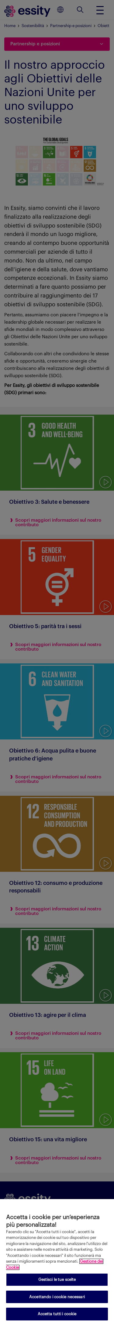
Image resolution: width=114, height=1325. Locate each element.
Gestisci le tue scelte (57, 1280)
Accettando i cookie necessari (57, 1297)
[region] (57, 1262)
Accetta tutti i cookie (57, 1314)
